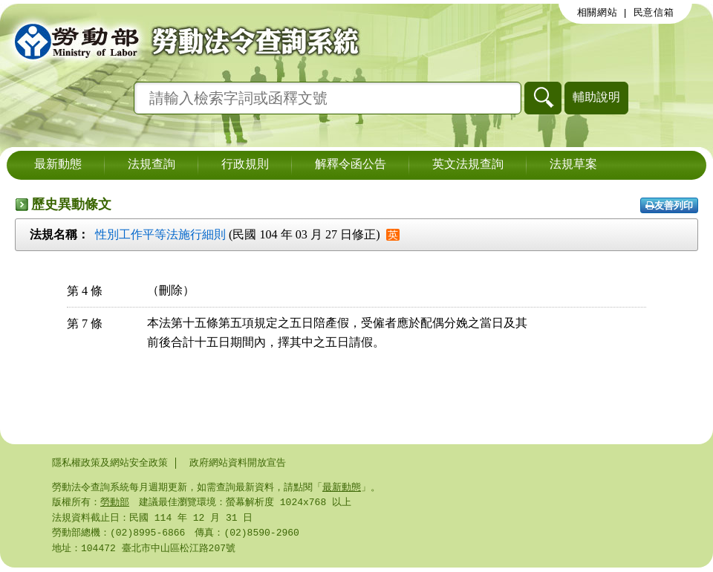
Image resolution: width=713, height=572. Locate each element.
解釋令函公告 (350, 165)
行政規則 (245, 165)
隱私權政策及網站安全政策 (110, 462)
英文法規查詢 (468, 165)
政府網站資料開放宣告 (237, 462)
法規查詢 (151, 165)
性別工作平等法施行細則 (160, 234)
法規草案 (573, 165)
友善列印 (669, 205)
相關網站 (597, 12)
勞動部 (114, 503)
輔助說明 (596, 97)
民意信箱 (654, 12)
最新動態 (58, 165)
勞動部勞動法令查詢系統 (182, 41)
